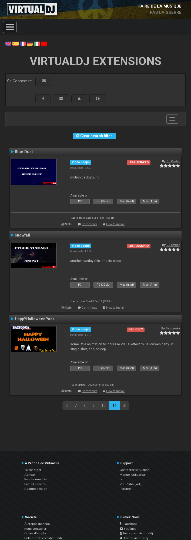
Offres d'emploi (35, 533)
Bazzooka (173, 328)
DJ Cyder (173, 161)
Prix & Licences (35, 484)
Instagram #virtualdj (136, 533)
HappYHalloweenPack (35, 319)
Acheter (30, 475)
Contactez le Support (135, 470)
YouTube (128, 529)
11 (114, 405)
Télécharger (32, 470)
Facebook (128, 524)
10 (103, 405)
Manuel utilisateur (133, 475)
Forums (125, 489)
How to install (115, 224)
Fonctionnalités (35, 479)
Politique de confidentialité (43, 538)
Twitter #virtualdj (134, 538)
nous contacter (35, 529)
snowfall (22, 235)
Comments (89, 224)
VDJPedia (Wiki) (131, 484)
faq (122, 479)
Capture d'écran (35, 489)
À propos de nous (37, 524)
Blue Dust (24, 152)
